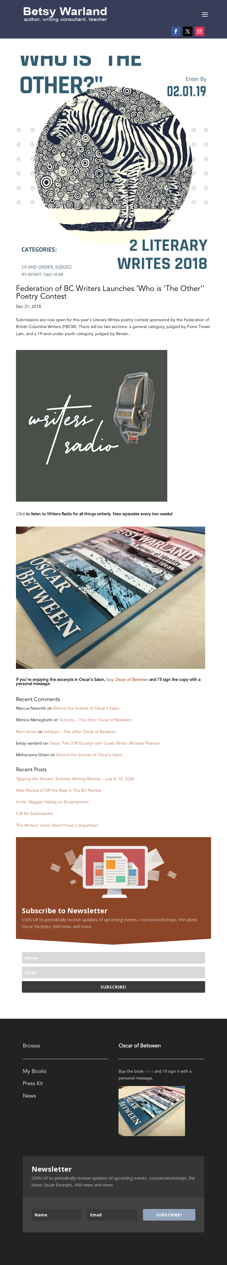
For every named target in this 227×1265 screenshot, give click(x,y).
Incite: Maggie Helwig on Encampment (52, 802)
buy (127, 680)
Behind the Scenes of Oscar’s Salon (86, 708)
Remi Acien (26, 732)
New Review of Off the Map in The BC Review (58, 790)
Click (20, 514)
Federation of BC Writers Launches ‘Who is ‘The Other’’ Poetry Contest (110, 292)
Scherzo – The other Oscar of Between (95, 720)
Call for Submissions (34, 813)
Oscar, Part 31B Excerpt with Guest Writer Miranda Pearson (104, 743)
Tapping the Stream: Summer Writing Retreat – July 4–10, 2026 (75, 779)
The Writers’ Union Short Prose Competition (57, 825)
